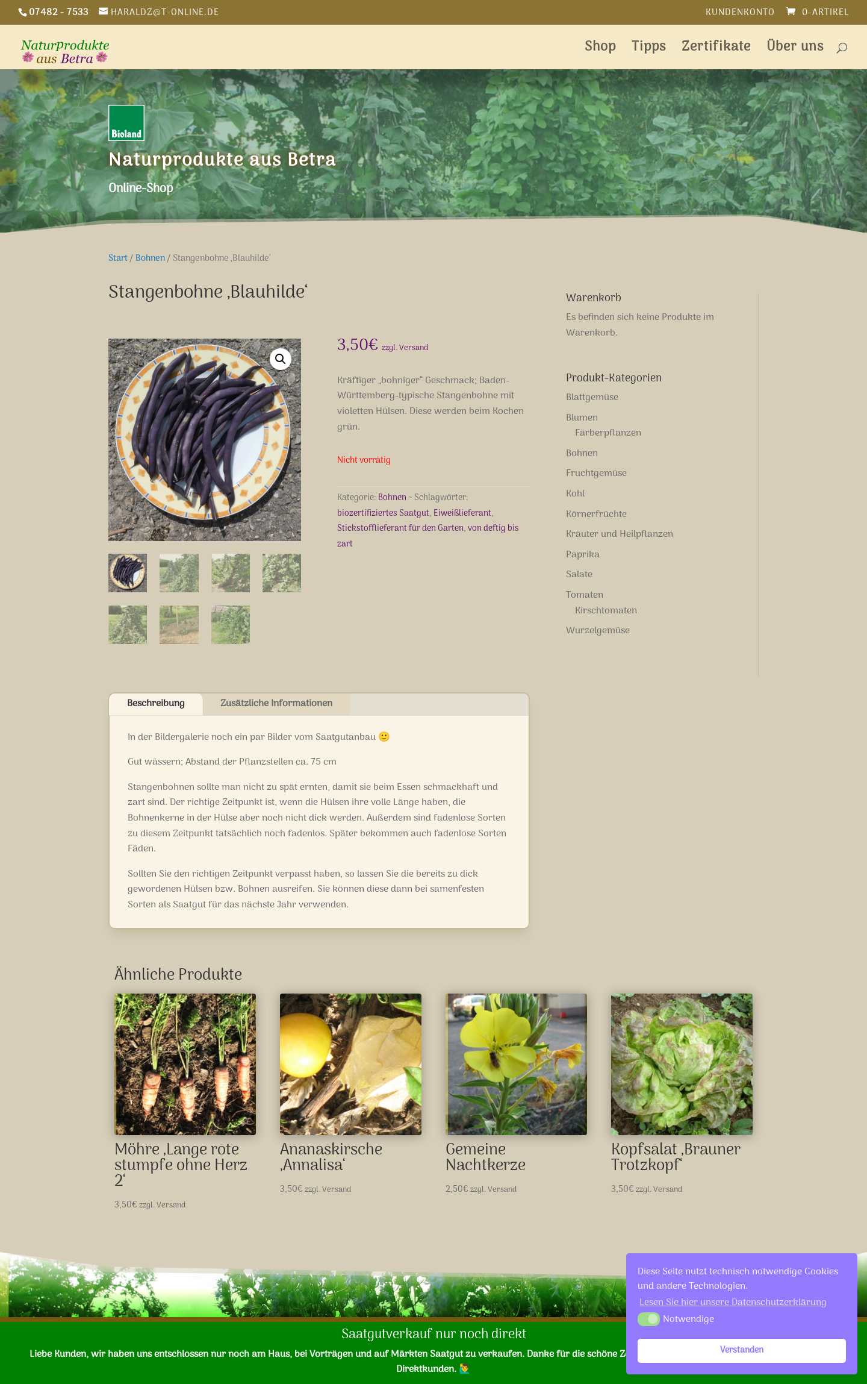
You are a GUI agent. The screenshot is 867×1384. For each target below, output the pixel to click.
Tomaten (584, 595)
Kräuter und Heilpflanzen (619, 534)
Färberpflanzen (608, 433)
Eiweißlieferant (462, 514)
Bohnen (150, 258)
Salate (579, 575)
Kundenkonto (740, 14)
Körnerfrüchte (596, 514)
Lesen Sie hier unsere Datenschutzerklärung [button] (733, 1302)
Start (118, 258)
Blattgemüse (592, 397)
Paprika (583, 555)
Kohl (575, 494)
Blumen (582, 418)
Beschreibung (156, 704)
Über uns (795, 50)
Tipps (649, 50)
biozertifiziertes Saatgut (383, 514)
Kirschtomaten (606, 611)
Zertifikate (716, 50)
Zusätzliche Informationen (276, 704)
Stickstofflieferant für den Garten (400, 529)
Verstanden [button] (741, 1350)
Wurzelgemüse (598, 631)
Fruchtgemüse (596, 473)
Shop (600, 50)
